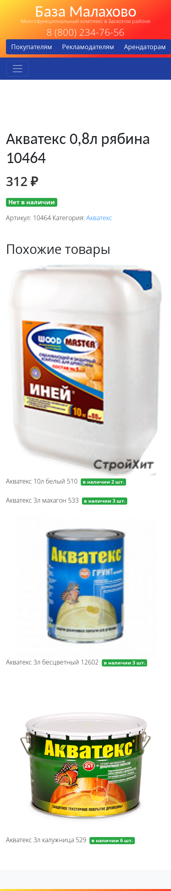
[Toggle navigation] (17, 69)
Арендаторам (145, 46)
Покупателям (31, 46)
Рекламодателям (88, 46)
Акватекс (99, 217)
